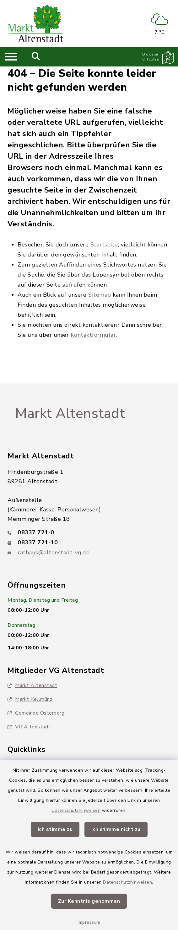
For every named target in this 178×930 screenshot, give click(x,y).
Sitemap (99, 295)
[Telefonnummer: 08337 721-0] (89, 532)
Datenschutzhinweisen (75, 810)
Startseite (104, 244)
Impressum (89, 922)
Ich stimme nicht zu (116, 829)
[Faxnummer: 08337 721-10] (89, 542)
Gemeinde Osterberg (36, 713)
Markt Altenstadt (70, 413)
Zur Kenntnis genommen (89, 901)
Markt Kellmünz (30, 699)
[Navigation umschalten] (11, 56)
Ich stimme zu (55, 829)
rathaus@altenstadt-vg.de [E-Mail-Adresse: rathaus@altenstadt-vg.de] (53, 552)
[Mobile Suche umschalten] (36, 56)
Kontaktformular (93, 335)
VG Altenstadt (29, 726)
